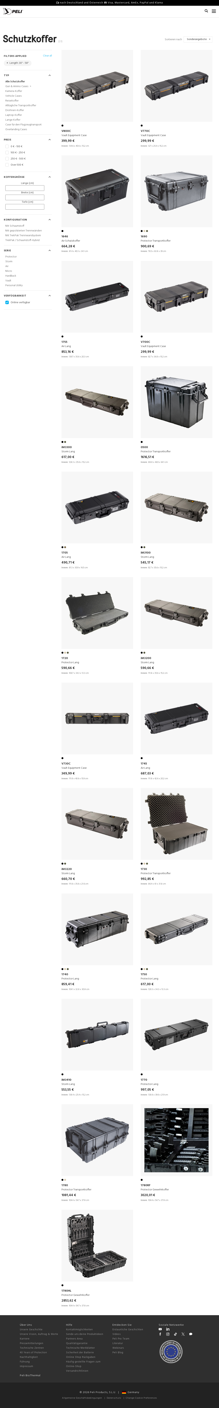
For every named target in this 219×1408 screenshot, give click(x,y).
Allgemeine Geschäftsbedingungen (82, 1398)
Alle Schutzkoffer (15, 81)
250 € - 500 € (18, 159)
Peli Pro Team (120, 1339)
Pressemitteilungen (31, 1343)
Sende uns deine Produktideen (84, 1334)
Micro (8, 271)
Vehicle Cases (13, 96)
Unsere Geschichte (31, 1330)
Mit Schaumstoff (14, 226)
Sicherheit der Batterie (80, 1353)
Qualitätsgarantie (77, 1343)
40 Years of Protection (33, 1353)
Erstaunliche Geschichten (127, 1330)
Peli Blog (117, 1353)
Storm (8, 261)
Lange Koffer (12, 120)
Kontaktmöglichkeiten (79, 1330)
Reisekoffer (12, 101)
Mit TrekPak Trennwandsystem (23, 235)
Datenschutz (114, 1398)
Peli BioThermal (30, 1375)
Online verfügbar (20, 303)
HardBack (10, 276)
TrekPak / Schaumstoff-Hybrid (22, 240)
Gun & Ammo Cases (18, 86)
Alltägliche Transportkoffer (20, 105)
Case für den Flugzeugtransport (23, 125)
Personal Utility (14, 285)
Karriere (25, 1339)
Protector (11, 257)
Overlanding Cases (16, 129)
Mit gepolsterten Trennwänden (23, 231)
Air (6, 266)
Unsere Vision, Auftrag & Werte (39, 1334)
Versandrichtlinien (77, 1371)
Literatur (117, 1343)
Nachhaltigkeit (29, 1357)
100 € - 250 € (18, 153)
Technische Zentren (32, 1348)
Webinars (118, 1348)
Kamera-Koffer (13, 91)
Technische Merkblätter (80, 1348)
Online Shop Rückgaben (80, 1357)
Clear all (47, 56)
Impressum (26, 1366)
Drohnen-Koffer (14, 110)
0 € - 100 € (16, 147)
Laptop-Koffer (13, 115)
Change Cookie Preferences (141, 1398)
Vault (8, 280)
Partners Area (74, 1339)
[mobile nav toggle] (214, 10)
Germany (130, 1392)
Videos (116, 1334)
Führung (25, 1362)
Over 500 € (17, 165)
